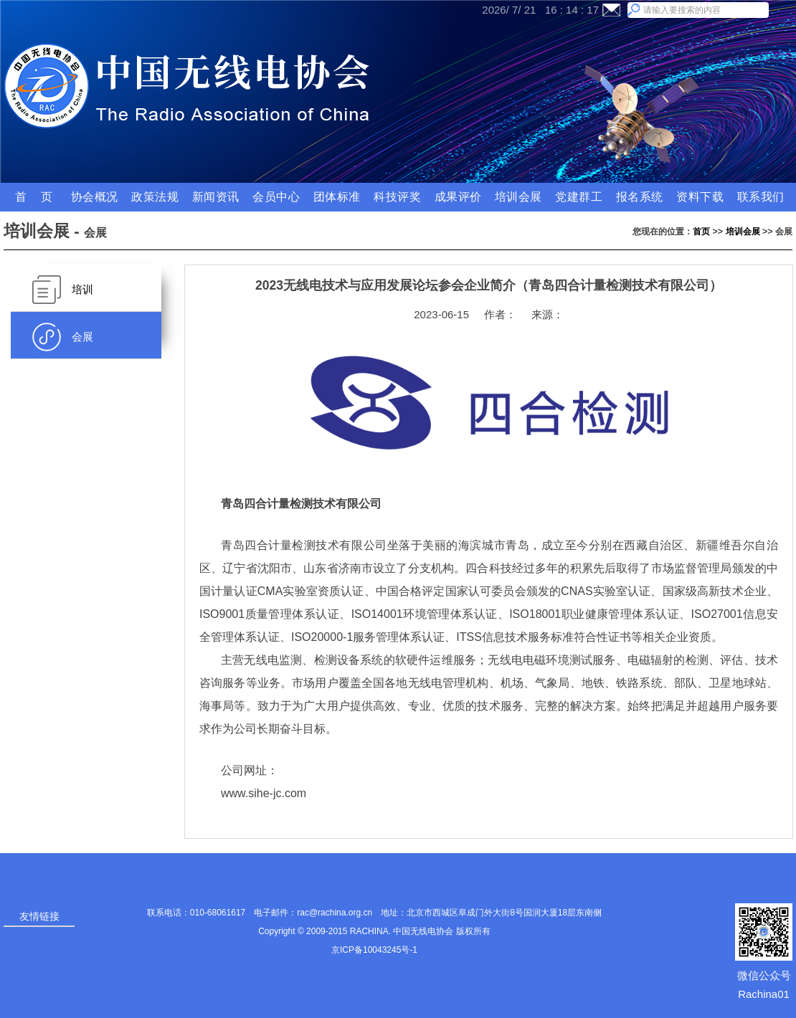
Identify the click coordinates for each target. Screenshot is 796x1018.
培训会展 (743, 232)
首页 (701, 232)
